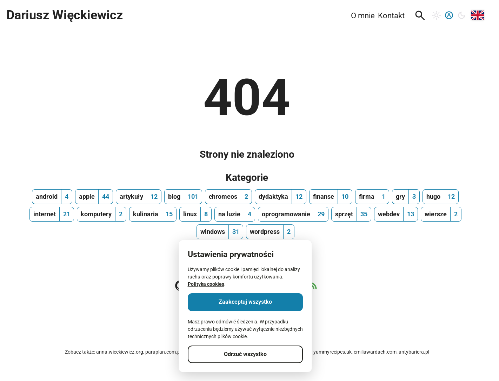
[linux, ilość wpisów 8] (195, 214)
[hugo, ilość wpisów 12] (441, 196)
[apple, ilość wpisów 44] (94, 196)
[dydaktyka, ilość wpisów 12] (280, 196)
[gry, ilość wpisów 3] (406, 196)
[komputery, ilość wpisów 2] (101, 214)
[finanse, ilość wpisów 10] (330, 196)
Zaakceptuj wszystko (245, 301)
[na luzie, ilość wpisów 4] (234, 214)
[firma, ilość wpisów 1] (372, 196)
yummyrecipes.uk (332, 352)
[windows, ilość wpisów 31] (220, 231)
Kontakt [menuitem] (391, 15)
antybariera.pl (414, 352)
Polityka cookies (206, 284)
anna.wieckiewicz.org (119, 352)
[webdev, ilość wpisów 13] (396, 214)
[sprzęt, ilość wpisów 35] (351, 214)
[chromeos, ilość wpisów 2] (228, 196)
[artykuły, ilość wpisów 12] (138, 196)
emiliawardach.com (375, 352)
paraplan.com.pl (163, 352)
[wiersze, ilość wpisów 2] (441, 214)
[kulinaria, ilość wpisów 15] (153, 214)
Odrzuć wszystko (245, 354)
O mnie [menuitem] (363, 15)
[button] (420, 15)
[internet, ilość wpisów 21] (51, 214)
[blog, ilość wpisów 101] (183, 196)
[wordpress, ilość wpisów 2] (270, 231)
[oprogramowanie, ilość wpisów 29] (293, 214)
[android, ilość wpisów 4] (52, 196)
